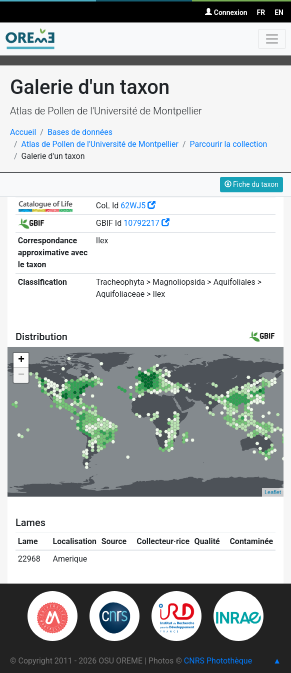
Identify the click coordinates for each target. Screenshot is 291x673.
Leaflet (272, 492)
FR (261, 12)
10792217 (147, 223)
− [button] (21, 375)
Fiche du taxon (251, 184)
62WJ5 (138, 205)
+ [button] (21, 360)
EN (279, 12)
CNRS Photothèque (218, 661)
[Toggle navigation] (272, 39)
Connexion (226, 12)
